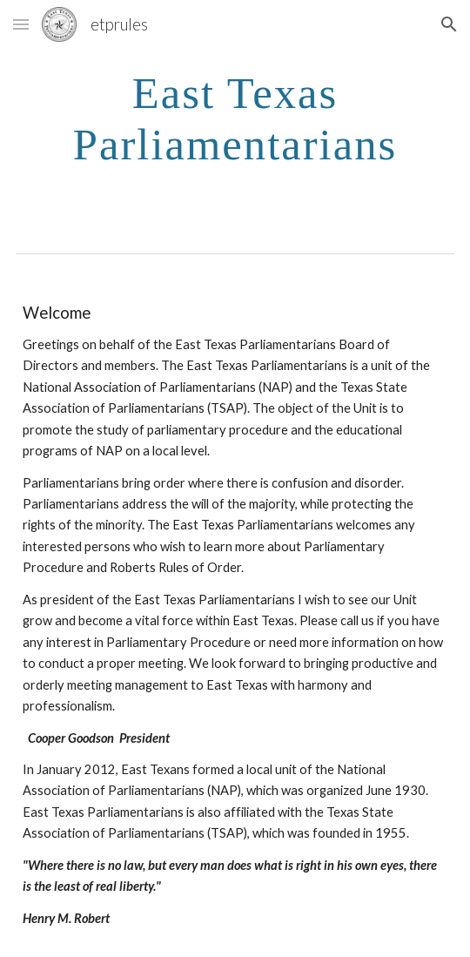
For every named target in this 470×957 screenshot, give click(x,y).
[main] (235, 118)
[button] (21, 24)
